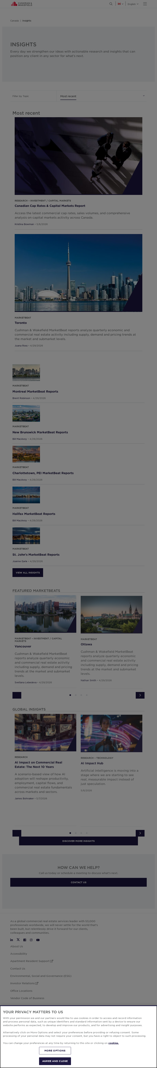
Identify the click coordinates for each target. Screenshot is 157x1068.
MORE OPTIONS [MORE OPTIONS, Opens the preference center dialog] (55, 1050)
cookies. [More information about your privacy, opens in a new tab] (113, 1043)
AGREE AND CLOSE (55, 1061)
